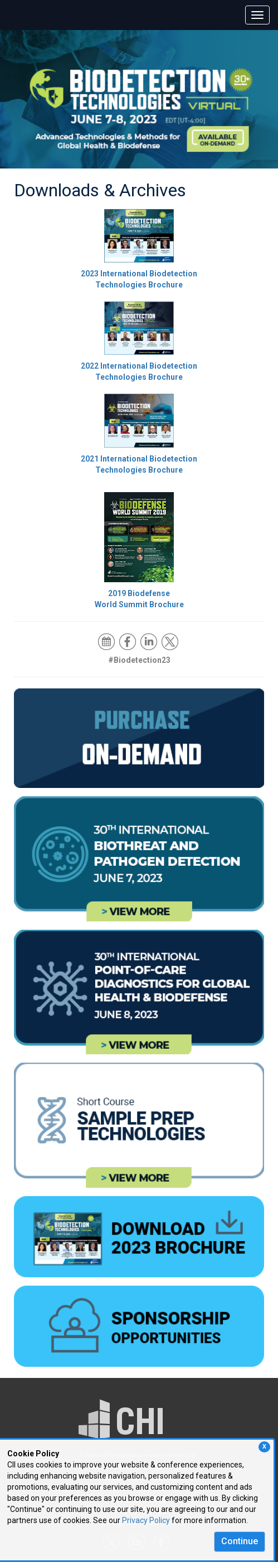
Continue (239, 1541)
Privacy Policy (146, 1520)
